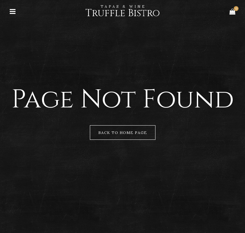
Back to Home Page (122, 132)
